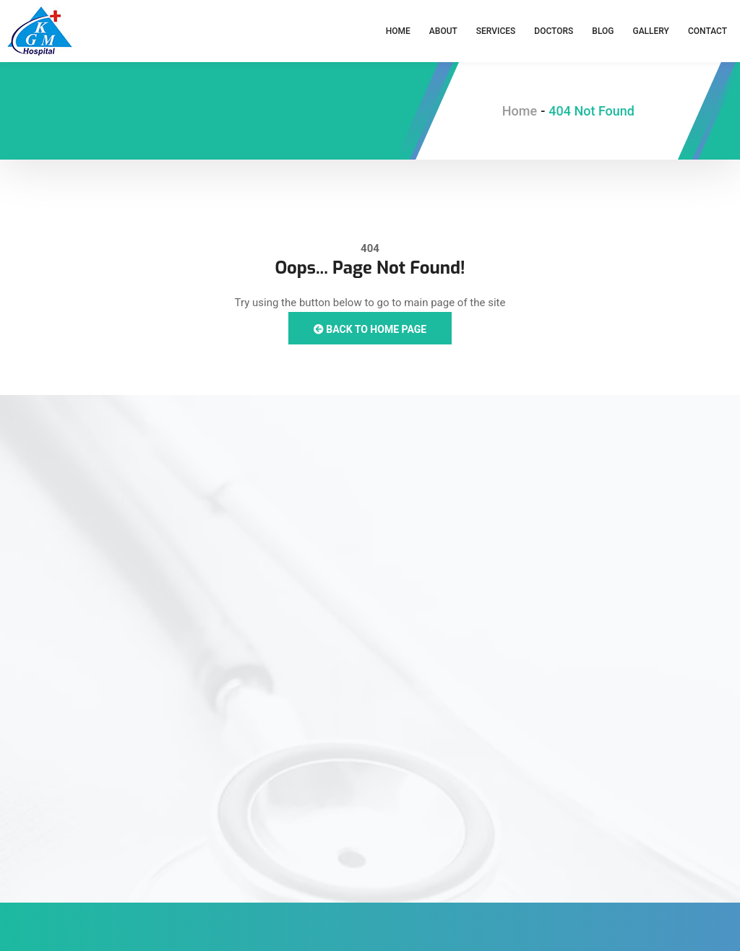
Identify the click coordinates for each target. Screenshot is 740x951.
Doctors (553, 31)
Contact (707, 31)
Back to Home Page (370, 329)
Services (496, 31)
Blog (603, 31)
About (443, 31)
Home (398, 31)
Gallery (650, 31)
